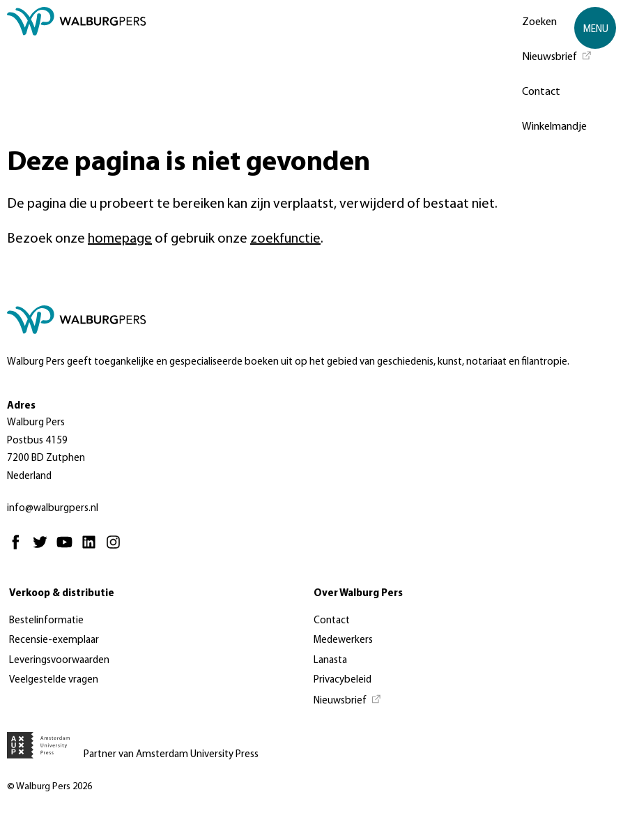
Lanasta (330, 660)
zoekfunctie (285, 239)
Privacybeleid (342, 680)
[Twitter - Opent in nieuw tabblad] (43, 548)
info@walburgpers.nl (52, 508)
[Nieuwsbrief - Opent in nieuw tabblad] (557, 56)
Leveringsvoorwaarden (59, 660)
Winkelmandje (554, 126)
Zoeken (539, 22)
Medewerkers (343, 640)
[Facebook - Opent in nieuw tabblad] (19, 548)
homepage (120, 239)
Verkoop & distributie (61, 593)
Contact (541, 92)
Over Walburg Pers (358, 593)
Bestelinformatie (46, 621)
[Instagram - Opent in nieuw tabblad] (117, 548)
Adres (21, 406)
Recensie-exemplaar (54, 640)
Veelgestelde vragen (53, 680)
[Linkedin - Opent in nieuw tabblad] (92, 548)
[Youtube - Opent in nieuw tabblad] (68, 548)
